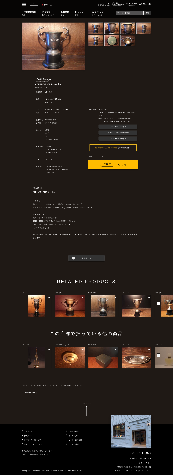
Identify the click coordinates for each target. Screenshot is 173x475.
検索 (147, 13)
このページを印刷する (117, 139)
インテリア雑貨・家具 (54, 166)
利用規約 (63, 471)
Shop (65, 13)
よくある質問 (73, 444)
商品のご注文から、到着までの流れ (106, 148)
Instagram (26, 471)
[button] (158, 303)
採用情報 (54, 471)
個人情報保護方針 (75, 471)
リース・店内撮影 (75, 440)
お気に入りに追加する (117, 127)
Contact (98, 13)
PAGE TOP (86, 410)
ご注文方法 (28, 431)
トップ (25, 385)
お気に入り (47, 5)
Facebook (36, 471)
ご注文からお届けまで (32, 440)
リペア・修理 (73, 431)
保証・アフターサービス (33, 444)
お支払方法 (28, 436)
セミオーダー (73, 436)
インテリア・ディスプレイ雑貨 (57, 169)
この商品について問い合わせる (118, 133)
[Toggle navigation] (24, 4)
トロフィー (50, 173)
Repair (80, 13)
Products (29, 13)
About (48, 13)
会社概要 (45, 471)
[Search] (130, 13)
